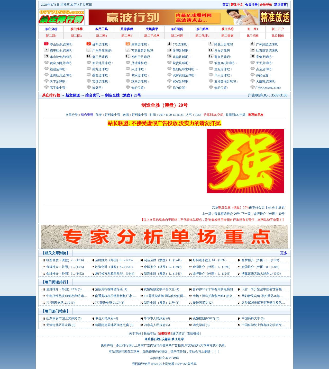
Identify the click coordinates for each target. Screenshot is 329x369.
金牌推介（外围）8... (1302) (260, 267)
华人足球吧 (222, 75)
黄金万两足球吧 (60, 63)
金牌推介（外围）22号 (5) (63, 289)
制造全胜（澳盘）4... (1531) (114, 267)
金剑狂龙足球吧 (60, 75)
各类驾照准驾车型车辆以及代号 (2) (265, 302)
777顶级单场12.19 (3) (60, 302)
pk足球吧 (137, 69)
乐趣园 (165, 339)
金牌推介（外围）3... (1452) (65, 273)
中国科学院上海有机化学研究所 (263, 325)
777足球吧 (180, 44)
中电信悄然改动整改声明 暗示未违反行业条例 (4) (79, 296)
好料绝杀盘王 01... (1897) (209, 260)
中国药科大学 (251, 318)
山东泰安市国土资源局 (61, 318)
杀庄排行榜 (152, 339)
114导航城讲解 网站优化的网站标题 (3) (170, 296)
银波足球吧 (57, 69)
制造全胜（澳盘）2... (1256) (65, 260)
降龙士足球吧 (223, 44)
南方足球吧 (100, 69)
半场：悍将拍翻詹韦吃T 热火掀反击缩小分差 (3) (225, 296)
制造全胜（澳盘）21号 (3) (161, 302)
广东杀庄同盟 (101, 50)
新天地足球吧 (101, 63)
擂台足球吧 (100, 75)
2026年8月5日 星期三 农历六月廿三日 (66, 4)
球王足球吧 (139, 81)
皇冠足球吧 (222, 69)
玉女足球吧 (222, 50)
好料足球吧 (100, 44)
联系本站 (150, 333)
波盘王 (97, 88)
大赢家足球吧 (265, 81)
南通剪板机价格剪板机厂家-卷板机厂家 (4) (124, 296)
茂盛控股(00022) (204, 318)
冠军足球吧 (180, 81)
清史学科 (199, 325)
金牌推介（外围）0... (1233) (114, 260)
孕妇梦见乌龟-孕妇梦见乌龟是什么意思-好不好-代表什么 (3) (282, 296)
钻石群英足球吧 (267, 50)
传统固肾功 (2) (203, 302)
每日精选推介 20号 (227, 213)
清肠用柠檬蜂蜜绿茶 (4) (111, 289)
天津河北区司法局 (58, 325)
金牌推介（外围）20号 (269, 213)
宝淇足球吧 (100, 81)
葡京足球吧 (222, 57)
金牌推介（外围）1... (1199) (260, 260)
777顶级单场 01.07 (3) (109, 302)
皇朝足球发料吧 (183, 69)
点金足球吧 (263, 69)
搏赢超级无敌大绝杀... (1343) (261, 273)
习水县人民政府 (155, 325)
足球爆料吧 (139, 63)
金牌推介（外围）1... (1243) (211, 273)
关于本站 (135, 333)
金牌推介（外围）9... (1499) (162, 267)
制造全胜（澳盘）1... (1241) (162, 260)
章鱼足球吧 (263, 57)
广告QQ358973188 (267, 88)
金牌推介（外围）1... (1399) (211, 267)
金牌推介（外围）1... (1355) (65, 267)
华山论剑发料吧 (60, 57)
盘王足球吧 (100, 57)
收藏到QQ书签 (235, 115)
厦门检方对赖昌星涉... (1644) (114, 273)
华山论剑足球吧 (60, 44)
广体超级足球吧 (267, 44)
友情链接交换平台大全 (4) (161, 289)
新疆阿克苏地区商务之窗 (112, 325)
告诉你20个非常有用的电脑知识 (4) (216, 289)
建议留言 (178, 333)
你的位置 (137, 88)
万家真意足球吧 (142, 50)
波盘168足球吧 (224, 63)
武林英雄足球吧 (183, 75)
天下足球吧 (57, 81)
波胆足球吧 (180, 50)
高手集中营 (57, 88)
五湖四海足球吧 (225, 81)
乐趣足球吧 (180, 57)
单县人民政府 (104, 318)
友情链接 (193, 333)
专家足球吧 (139, 75)
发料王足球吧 (140, 57)
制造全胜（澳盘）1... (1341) (162, 273)
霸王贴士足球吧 (60, 50)
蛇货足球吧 (181, 63)
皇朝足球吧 (139, 44)
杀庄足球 (177, 339)
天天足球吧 (263, 63)
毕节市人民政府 (155, 318)
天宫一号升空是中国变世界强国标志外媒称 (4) (273, 289)
